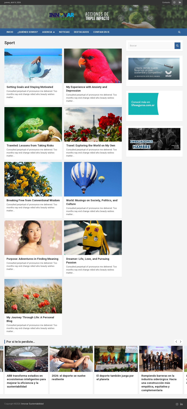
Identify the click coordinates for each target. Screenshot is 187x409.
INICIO (10, 32)
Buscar (177, 45)
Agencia (47, 32)
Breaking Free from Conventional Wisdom (33, 200)
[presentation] (176, 342)
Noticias (64, 32)
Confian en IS (101, 32)
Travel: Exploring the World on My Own (90, 145)
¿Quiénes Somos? (28, 32)
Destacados (81, 32)
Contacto (166, 2)
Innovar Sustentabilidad (32, 403)
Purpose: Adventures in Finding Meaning (32, 259)
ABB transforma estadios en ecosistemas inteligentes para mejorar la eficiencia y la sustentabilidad (26, 381)
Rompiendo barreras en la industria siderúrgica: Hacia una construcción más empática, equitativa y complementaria (158, 383)
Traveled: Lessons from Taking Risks (30, 145)
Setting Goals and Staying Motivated (30, 87)
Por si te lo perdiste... (20, 341)
